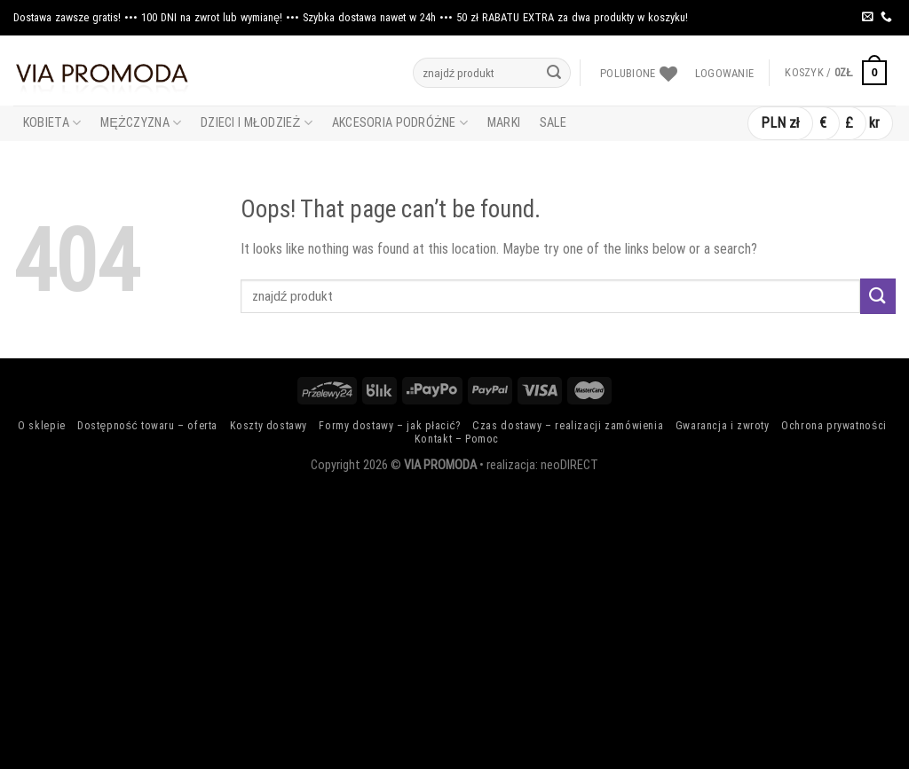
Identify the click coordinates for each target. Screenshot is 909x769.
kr (874, 122)
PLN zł (780, 122)
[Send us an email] (867, 17)
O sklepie (42, 426)
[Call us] (886, 17)
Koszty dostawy (269, 426)
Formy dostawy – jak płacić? (389, 426)
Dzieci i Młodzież (256, 122)
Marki (503, 122)
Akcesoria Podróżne (400, 122)
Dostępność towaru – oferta (147, 426)
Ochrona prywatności (834, 426)
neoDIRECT (569, 465)
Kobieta (52, 122)
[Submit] (554, 73)
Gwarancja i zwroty (723, 426)
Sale (553, 122)
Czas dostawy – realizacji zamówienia (567, 426)
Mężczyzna (140, 122)
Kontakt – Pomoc (457, 439)
